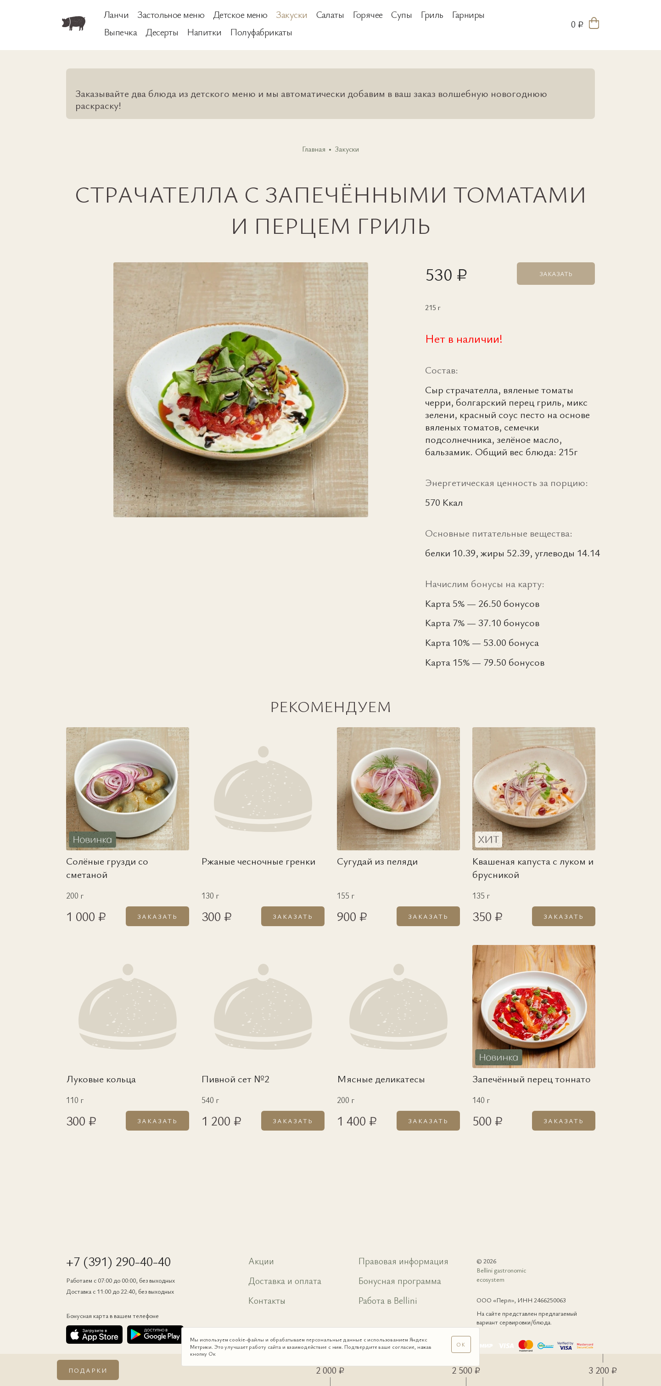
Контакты (267, 1300)
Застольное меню (170, 14)
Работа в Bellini (388, 1300)
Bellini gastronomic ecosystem (501, 1275)
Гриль (431, 14)
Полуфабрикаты (261, 31)
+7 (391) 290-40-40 (118, 1261)
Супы (401, 14)
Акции (261, 1261)
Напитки (204, 31)
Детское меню (240, 14)
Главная (313, 149)
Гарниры (468, 14)
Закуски (291, 14)
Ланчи (116, 14)
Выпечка (120, 31)
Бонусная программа (400, 1280)
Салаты (330, 14)
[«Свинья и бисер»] (80, 23)
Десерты (162, 31)
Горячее (367, 14)
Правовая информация (403, 1261)
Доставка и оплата (284, 1280)
